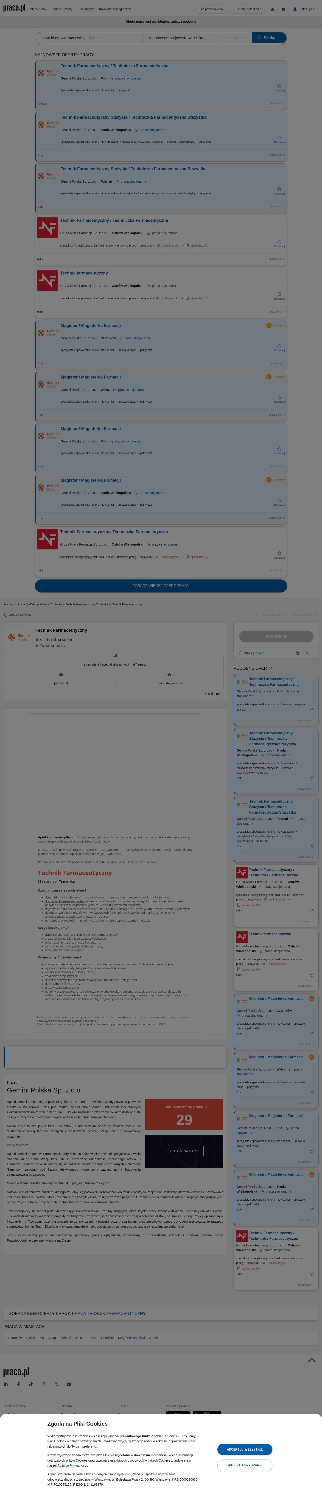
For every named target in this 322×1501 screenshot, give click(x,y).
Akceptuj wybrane (244, 1465)
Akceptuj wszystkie (245, 1449)
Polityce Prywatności (72, 1465)
